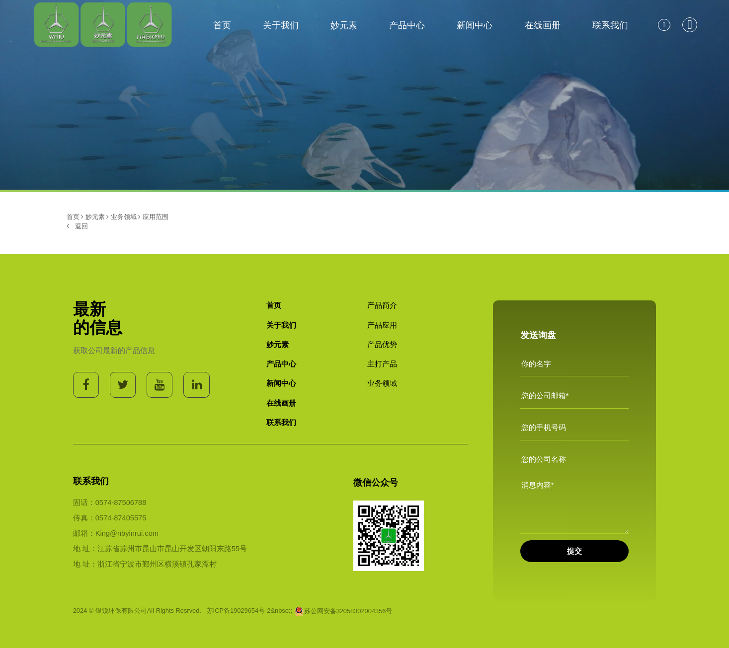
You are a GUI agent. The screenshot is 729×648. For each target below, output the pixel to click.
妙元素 (343, 25)
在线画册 (543, 25)
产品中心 (407, 25)
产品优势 (382, 345)
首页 (222, 25)
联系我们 (610, 25)
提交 (574, 551)
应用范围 (155, 216)
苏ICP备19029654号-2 (239, 611)
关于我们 (281, 25)
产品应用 (382, 325)
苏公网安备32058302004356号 (343, 611)
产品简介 (382, 305)
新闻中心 (474, 25)
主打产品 (382, 364)
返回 (77, 226)
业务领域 (124, 216)
